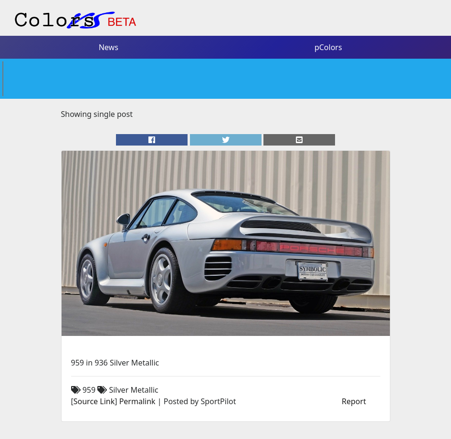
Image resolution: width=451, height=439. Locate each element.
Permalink (137, 401)
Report (354, 401)
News (108, 47)
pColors (328, 47)
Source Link (94, 401)
